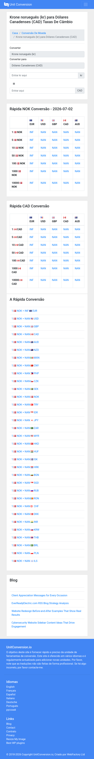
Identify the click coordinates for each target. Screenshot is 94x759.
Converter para (18, 59)
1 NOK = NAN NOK (25, 396)
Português (12, 705)
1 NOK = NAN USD (25, 318)
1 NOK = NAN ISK (25, 459)
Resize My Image (16, 739)
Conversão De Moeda (34, 33)
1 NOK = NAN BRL (25, 545)
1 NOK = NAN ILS (25, 560)
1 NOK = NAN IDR (25, 412)
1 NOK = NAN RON (25, 498)
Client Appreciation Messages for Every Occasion (39, 595)
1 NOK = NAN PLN (25, 553)
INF (32, 132)
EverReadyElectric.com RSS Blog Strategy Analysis (40, 603)
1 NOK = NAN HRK (25, 467)
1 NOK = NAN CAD (25, 334)
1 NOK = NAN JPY (25, 420)
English (10, 686)
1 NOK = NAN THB (25, 537)
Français (11, 690)
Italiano (10, 698)
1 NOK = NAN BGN (25, 474)
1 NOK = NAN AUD (25, 342)
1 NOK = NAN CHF (25, 506)
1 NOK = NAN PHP (25, 373)
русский (11, 709)
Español (10, 694)
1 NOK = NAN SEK (25, 389)
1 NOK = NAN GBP (25, 326)
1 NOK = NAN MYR (25, 435)
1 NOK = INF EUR (24, 310)
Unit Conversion (18, 4)
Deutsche (11, 702)
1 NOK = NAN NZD (25, 349)
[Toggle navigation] (85, 4)
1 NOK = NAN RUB (25, 490)
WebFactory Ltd (76, 754)
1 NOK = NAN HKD (25, 443)
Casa (15, 33)
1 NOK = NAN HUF (25, 451)
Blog (8, 723)
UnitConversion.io (43, 754)
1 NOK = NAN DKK (25, 514)
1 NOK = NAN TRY (25, 404)
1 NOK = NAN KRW (25, 529)
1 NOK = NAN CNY (25, 365)
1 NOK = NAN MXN (26, 357)
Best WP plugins (15, 742)
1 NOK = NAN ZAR (25, 428)
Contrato (11, 731)
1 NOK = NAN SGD (25, 482)
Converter (15, 47)
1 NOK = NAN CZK (25, 381)
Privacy (10, 735)
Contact (10, 727)
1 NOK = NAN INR (25, 521)
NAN (43, 132)
